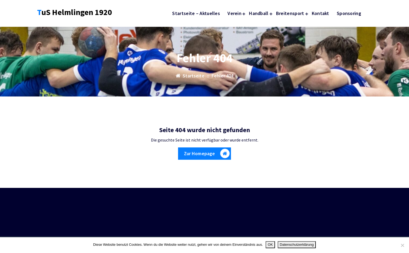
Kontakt (320, 13)
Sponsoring (349, 13)
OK (270, 245)
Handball (258, 13)
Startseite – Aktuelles (196, 13)
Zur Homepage (207, 155)
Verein (234, 13)
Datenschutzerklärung (297, 245)
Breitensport (290, 13)
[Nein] (402, 245)
